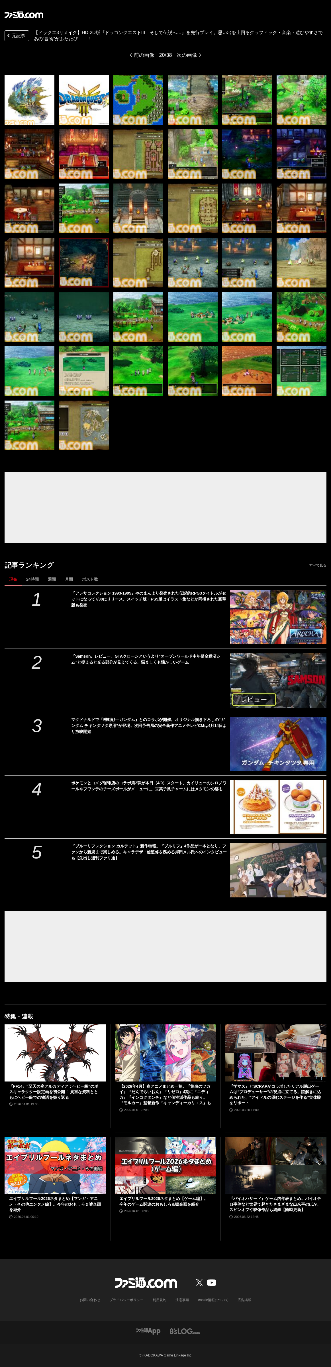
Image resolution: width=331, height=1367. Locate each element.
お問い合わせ (90, 1300)
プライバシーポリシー (126, 1300)
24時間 (32, 579)
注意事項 (182, 1300)
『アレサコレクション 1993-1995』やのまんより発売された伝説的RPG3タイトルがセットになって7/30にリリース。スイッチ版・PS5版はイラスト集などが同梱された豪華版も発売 (148, 599)
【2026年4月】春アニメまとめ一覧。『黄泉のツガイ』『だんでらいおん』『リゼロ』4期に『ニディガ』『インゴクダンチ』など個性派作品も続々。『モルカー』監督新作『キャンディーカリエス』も (165, 1094)
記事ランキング (29, 565)
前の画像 (144, 55)
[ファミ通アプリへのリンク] (148, 1330)
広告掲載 (244, 1300)
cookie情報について (213, 1300)
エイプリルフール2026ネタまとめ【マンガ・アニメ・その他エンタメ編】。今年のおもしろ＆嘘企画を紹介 (55, 1204)
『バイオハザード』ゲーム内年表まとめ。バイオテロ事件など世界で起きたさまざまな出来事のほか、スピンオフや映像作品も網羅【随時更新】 (275, 1204)
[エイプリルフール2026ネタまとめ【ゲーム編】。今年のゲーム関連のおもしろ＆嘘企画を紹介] (165, 1165)
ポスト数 (90, 579)
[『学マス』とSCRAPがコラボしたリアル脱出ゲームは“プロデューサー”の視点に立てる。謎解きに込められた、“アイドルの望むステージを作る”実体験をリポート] (275, 1052)
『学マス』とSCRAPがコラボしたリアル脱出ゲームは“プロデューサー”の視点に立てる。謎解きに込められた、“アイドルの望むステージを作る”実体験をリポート (275, 1094)
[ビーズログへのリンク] (185, 1330)
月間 (69, 579)
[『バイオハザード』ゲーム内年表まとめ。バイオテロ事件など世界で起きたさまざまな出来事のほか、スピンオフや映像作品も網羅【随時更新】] (275, 1165)
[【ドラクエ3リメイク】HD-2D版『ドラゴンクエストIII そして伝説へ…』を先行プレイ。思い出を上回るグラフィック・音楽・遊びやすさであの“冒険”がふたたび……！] (29, 100)
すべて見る (317, 565)
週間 (52, 579)
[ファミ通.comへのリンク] (24, 14)
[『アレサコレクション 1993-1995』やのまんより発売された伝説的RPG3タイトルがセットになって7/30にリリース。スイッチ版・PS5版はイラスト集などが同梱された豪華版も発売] (278, 617)
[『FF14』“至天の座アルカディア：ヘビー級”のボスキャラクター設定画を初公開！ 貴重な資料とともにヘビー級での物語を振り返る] (55, 1052)
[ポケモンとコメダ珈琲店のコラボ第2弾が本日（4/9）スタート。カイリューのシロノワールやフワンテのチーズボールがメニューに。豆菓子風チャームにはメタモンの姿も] (278, 807)
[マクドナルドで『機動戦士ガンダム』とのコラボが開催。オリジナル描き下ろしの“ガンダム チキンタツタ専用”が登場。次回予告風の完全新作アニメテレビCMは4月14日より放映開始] (278, 744)
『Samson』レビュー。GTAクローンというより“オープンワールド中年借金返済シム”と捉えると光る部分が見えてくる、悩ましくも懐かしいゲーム (145, 659)
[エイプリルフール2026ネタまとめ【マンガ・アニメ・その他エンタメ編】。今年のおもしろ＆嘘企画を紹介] (55, 1165)
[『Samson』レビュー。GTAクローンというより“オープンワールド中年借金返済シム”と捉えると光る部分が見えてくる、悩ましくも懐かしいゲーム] (278, 680)
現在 (13, 579)
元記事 (15, 36)
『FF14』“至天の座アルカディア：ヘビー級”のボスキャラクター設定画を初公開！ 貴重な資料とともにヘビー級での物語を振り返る (53, 1092)
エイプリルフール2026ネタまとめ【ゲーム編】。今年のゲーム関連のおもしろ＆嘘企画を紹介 (163, 1201)
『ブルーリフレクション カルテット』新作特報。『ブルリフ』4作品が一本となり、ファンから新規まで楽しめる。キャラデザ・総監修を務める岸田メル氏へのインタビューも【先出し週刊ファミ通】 (149, 852)
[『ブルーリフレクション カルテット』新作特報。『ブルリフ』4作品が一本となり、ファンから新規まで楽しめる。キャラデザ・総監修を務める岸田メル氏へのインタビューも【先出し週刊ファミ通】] (278, 870)
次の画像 (187, 55)
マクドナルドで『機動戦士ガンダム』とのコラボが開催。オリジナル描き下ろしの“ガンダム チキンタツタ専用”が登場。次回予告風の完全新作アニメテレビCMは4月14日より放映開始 (149, 725)
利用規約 (159, 1300)
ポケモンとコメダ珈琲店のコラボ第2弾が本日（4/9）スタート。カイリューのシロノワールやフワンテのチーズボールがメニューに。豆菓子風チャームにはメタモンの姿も (148, 786)
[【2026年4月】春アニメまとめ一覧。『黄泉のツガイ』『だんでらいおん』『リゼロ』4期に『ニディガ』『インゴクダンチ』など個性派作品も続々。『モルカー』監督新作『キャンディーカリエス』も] (165, 1052)
